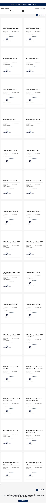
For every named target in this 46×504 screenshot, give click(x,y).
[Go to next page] (41, 15)
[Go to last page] (43, 15)
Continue (23, 500)
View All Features (11, 36)
